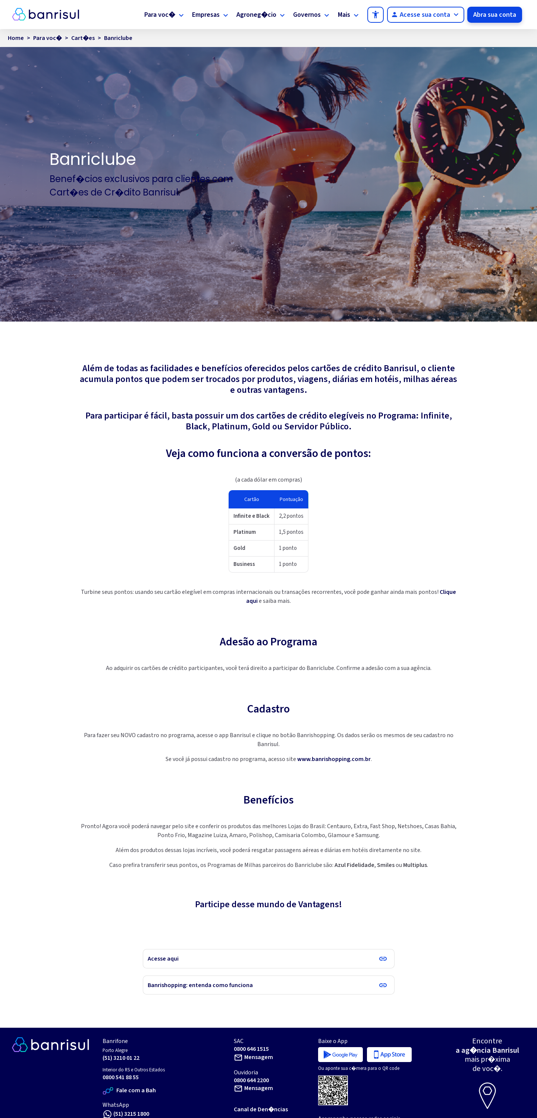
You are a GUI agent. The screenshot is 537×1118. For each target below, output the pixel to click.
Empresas (206, 14)
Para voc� (159, 14)
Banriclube (118, 38)
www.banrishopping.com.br (334, 759)
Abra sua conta (494, 14)
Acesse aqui (163, 959)
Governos (307, 14)
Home (16, 38)
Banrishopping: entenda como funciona (200, 985)
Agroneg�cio (256, 14)
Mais (344, 14)
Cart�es (83, 38)
